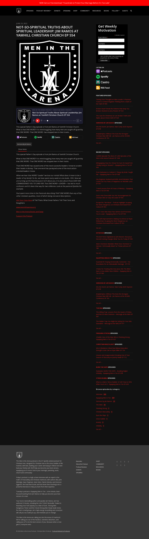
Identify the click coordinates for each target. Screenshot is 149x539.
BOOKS (106, 11)
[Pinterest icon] (125, 465)
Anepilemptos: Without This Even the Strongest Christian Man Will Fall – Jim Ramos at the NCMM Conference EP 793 (113, 136)
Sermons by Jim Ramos (105, 123)
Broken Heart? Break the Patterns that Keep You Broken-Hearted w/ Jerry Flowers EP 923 (112, 110)
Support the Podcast (24, 216)
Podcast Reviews (43, 11)
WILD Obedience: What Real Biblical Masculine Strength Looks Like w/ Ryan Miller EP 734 (112, 349)
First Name (101, 44)
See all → (99, 143)
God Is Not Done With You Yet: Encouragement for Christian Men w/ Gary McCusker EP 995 (113, 196)
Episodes (29, 11)
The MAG (99, 308)
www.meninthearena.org (26, 207)
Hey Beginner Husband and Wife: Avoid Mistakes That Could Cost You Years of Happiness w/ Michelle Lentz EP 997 (114, 181)
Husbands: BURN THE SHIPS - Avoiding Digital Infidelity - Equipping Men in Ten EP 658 (111, 372)
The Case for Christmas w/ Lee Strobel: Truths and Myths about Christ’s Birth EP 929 (113, 117)
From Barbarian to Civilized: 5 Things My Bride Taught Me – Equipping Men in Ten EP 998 (114, 173)
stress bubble (102, 378)
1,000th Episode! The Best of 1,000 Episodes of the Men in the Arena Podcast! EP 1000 (113, 157)
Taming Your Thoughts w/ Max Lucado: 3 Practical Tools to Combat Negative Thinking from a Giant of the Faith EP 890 (113, 101)
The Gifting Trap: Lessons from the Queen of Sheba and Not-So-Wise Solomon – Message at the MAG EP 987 (114, 314)
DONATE (57, 11)
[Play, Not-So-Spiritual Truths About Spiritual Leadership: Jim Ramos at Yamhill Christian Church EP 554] (38, 121)
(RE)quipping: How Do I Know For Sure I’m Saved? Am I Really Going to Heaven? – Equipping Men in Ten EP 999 (114, 165)
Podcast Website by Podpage (61, 531)
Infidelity (100, 426)
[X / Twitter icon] (121, 465)
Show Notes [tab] (22, 149)
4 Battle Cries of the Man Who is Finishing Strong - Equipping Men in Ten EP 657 (113, 338)
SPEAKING (66, 11)
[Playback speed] (77, 120)
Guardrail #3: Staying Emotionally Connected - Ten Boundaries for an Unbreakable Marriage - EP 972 (113, 263)
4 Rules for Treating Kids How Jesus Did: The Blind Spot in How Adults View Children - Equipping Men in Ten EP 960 (113, 271)
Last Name (101, 50)
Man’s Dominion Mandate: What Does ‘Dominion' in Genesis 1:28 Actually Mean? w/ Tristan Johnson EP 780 (113, 246)
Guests (125, 11)
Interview (100, 233)
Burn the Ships (102, 367)
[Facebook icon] (128, 461)
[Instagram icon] (121, 461)
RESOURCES (96, 11)
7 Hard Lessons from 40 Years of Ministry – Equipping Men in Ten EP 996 (114, 189)
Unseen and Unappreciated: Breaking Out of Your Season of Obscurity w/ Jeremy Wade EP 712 (113, 356)
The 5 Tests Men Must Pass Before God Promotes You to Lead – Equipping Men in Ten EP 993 (113, 213)
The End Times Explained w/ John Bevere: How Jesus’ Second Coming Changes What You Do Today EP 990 (114, 238)
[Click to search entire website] (131, 11)
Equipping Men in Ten (104, 258)
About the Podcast (82, 464)
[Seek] (60, 121)
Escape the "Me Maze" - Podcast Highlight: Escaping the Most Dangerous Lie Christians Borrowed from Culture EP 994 (114, 205)
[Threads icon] (117, 465)
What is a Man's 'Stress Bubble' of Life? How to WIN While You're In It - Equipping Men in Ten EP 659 (114, 383)
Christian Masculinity (105, 344)
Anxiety (100, 422)
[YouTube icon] (117, 461)
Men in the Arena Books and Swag (29, 212)
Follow (115, 11)
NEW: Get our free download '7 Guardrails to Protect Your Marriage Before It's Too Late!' (74, 3)
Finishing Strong (103, 333)
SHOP (75, 11)
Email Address (103, 37)
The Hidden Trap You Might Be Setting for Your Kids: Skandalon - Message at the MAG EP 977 (114, 322)
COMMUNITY (84, 11)
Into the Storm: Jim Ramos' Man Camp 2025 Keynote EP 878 (114, 128)
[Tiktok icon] (125, 461)
